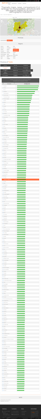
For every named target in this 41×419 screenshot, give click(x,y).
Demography (14, 3)
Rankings (24, 3)
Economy (19, 3)
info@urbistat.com (15, 414)
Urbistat (33, 412)
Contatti (30, 0)
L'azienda (27, 0)
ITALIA (1, 14)
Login (33, 0)
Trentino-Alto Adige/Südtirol (7, 14)
